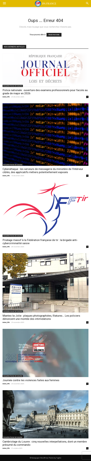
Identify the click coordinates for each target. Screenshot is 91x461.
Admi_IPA (6, 97)
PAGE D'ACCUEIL (54, 35)
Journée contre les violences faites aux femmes (31, 380)
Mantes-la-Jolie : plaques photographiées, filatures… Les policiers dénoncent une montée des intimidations (41, 317)
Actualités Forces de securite (12, 86)
